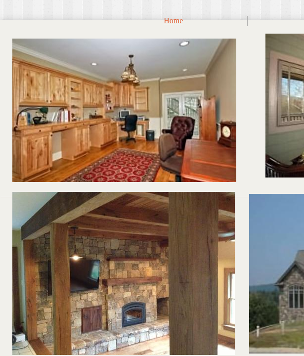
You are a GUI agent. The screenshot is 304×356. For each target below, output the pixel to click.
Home (173, 20)
